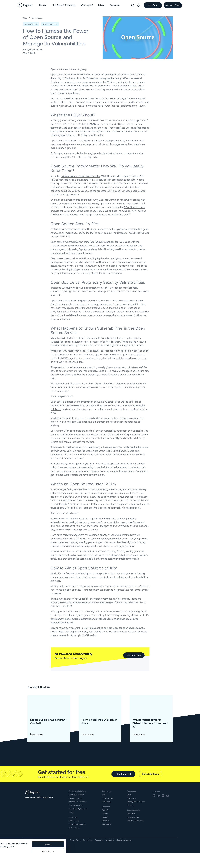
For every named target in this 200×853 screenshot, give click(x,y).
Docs (129, 795)
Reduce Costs (74, 828)
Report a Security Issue (135, 821)
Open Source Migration (77, 824)
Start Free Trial (123, 774)
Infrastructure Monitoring (77, 802)
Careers (105, 814)
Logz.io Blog (131, 798)
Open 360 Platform (76, 795)
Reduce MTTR (74, 821)
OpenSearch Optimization (78, 809)
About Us (105, 810)
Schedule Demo (150, 774)
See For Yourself (134, 655)
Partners (105, 817)
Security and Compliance (136, 802)
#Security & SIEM (50, 24)
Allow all (96, 834)
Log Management (75, 798)
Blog (25, 18)
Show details (8, 841)
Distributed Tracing (75, 805)
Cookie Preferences (124, 840)
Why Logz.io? (87, 5)
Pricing (101, 5)
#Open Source (31, 24)
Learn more (36, 734)
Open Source (36, 18)
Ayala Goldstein (34, 49)
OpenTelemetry (107, 798)
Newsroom (106, 821)
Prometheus (106, 802)
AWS (103, 795)
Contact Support (133, 817)
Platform (43, 5)
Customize (97, 841)
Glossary (130, 805)
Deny (97, 848)
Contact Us (131, 814)
